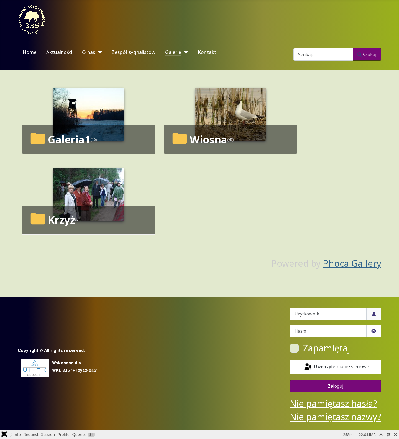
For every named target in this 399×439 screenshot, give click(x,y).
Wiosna (208, 140)
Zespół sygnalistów (133, 52)
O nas (88, 52)
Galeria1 (69, 140)
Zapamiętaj (326, 348)
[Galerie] (184, 52)
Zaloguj (336, 386)
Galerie (173, 52)
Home (30, 52)
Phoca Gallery (352, 263)
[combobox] (323, 54)
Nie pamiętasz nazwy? (335, 417)
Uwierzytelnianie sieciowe (336, 367)
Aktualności (59, 52)
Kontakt (207, 52)
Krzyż (61, 220)
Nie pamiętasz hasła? (333, 403)
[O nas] (98, 52)
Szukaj (367, 55)
